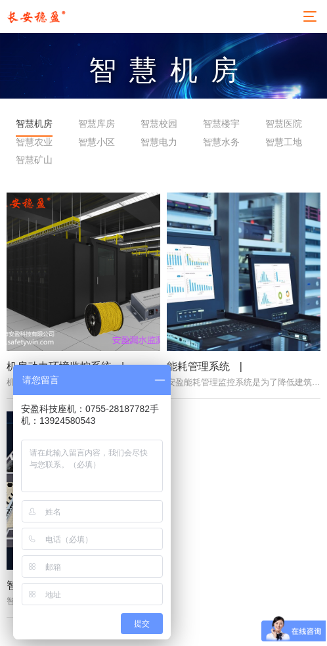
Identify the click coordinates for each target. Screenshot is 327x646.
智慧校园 (159, 123)
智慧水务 (221, 142)
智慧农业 (34, 142)
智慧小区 (96, 142)
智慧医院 (283, 123)
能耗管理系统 (198, 379)
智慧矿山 (34, 159)
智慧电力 (159, 142)
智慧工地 (283, 142)
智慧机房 (34, 123)
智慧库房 (96, 123)
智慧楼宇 (221, 123)
